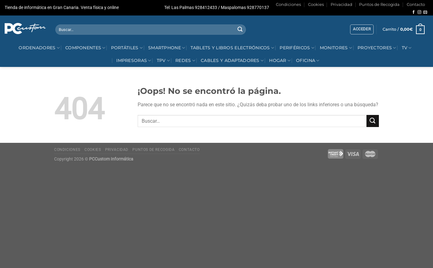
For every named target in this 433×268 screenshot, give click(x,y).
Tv (407, 48)
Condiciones (288, 4)
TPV (163, 61)
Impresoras (133, 61)
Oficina (307, 61)
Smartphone (166, 48)
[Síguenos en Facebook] (413, 12)
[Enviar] (240, 29)
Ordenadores (39, 48)
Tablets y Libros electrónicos (232, 48)
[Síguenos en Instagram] (419, 12)
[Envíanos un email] (425, 12)
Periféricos (297, 48)
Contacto (416, 4)
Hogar (279, 61)
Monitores (336, 48)
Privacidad (341, 4)
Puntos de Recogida (379, 4)
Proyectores (377, 48)
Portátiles (127, 48)
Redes (185, 61)
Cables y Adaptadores (232, 61)
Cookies (316, 4)
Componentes (85, 48)
